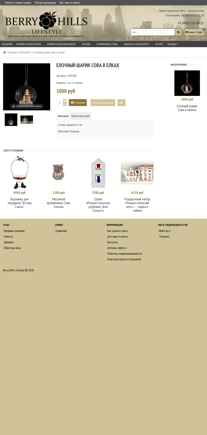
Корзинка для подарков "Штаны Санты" (20, 202)
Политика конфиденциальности (124, 253)
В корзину (78, 102)
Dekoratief (25, 52)
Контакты (112, 242)
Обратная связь (12, 248)
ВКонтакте (164, 231)
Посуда (87, 44)
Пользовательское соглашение (124, 259)
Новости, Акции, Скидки (18, 2)
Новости (8, 236)
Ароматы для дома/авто (62, 44)
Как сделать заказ (117, 231)
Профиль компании (13, 231)
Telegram (163, 236)
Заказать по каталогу (137, 44)
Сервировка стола (108, 44)
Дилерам (8, 242)
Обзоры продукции (45, 2)
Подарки (7, 44)
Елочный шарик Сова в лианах (187, 108)
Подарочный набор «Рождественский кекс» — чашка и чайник (137, 204)
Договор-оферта (116, 248)
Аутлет (159, 44)
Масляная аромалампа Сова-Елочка (59, 202)
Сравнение (61, 231)
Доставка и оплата (70, 2)
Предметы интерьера (29, 44)
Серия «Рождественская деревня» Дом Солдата (98, 204)
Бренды (172, 44)
